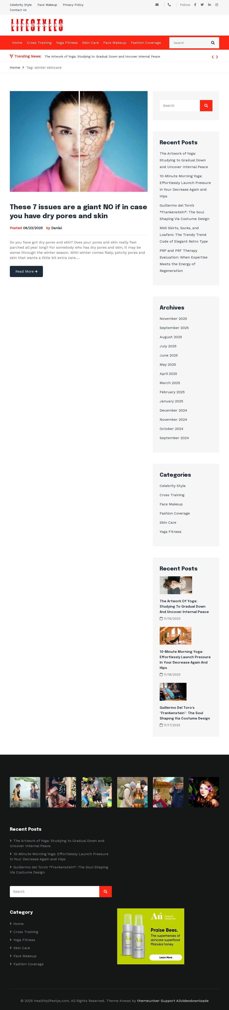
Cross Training (39, 43)
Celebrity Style (21, 4)
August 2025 (171, 337)
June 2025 (169, 355)
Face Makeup (47, 4)
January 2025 (171, 401)
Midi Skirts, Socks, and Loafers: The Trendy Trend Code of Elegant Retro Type (184, 234)
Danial (56, 228)
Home (17, 43)
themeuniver (148, 1001)
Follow (185, 4)
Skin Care (90, 43)
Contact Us (18, 10)
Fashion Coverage (146, 43)
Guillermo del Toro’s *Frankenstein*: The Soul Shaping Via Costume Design (184, 212)
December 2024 (173, 410)
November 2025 (173, 318)
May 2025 (168, 364)
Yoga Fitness (67, 43)
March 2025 (170, 383)
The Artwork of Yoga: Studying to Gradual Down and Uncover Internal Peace (102, 56)
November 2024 (173, 419)
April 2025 (168, 374)
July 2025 (168, 346)
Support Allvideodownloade (185, 1001)
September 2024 (174, 438)
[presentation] (213, 56)
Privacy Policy (73, 4)
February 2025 (172, 392)
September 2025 (174, 328)
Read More (26, 271)
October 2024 (171, 429)
